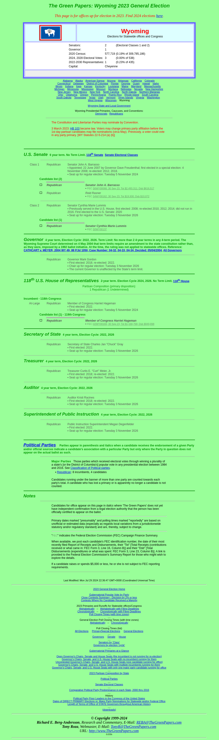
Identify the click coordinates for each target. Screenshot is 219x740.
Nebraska (126, 89)
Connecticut (64, 83)
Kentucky (100, 86)
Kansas (88, 86)
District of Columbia (97, 83)
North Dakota (129, 91)
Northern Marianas (149, 91)
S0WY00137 (100, 229)
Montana (113, 89)
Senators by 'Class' (109, 642)
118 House (181, 281)
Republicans (116, 113)
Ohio (60, 94)
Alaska (79, 80)
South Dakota (63, 97)
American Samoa (95, 80)
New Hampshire (154, 89)
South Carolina (150, 94)
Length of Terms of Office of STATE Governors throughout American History (109, 704)
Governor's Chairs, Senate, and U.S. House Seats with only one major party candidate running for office (109, 667)
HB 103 (75, 128)
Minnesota (73, 89)
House (122, 636)
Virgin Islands (125, 97)
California (136, 80)
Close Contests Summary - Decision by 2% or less (109, 597)
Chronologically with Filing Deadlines (120, 611)
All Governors (172, 250)
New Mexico (80, 91)
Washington (153, 97)
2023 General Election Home (109, 589)
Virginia (140, 97)
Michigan (59, 89)
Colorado (150, 80)
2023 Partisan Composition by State (109, 673)
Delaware (78, 83)
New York (95, 91)
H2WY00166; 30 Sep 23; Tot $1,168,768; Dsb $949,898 (123, 324)
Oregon (84, 94)
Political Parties (40, 444)
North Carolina (111, 91)
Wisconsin (111, 100)
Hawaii (146, 83)
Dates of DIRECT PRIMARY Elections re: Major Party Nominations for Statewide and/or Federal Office (109, 701)
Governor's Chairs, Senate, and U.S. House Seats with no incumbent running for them (109, 659)
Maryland (136, 86)
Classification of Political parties (90, 468)
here (159, 16)
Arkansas (123, 80)
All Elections (81, 631)
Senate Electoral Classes (121, 155)
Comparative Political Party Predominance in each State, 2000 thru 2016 (109, 690)
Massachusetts (152, 86)
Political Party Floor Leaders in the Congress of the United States (109, 698)
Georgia (125, 83)
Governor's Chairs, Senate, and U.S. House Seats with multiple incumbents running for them (109, 664)
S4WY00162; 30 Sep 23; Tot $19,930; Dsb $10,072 (121, 196)
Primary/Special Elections (106, 631)
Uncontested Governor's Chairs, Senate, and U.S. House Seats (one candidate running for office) (109, 662)
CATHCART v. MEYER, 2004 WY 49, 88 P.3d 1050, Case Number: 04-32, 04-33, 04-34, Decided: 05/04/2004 (93, 250)
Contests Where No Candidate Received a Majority (109, 600)
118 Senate (94, 155)
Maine (125, 86)
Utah (100, 97)
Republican (64, 472)
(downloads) (109, 709)
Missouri (101, 89)
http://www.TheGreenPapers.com (114, 731)
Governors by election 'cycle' (109, 645)
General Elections (133, 631)
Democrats (101, 113)
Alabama (68, 80)
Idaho (156, 83)
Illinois (59, 86)
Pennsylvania (98, 94)
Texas (92, 97)
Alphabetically (87, 608)
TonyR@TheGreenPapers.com (133, 727)
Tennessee (80, 97)
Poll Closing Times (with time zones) (109, 614)
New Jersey (64, 91)
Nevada (138, 89)
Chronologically (86, 611)
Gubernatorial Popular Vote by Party (109, 594)
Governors (98, 636)
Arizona (111, 80)
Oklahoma (71, 94)
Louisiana (113, 86)
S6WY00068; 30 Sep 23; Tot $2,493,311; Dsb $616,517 (123, 188)
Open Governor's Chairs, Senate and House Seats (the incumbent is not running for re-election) (109, 656)
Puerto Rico (115, 94)
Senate (111, 636)
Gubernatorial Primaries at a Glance (109, 650)
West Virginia (95, 100)
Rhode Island (131, 94)
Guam (136, 83)
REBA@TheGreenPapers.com (158, 722)
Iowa (78, 86)
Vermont (111, 97)
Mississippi (87, 89)
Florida (115, 83)
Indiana (69, 86)
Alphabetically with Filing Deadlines (119, 608)
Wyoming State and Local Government (109, 105)
